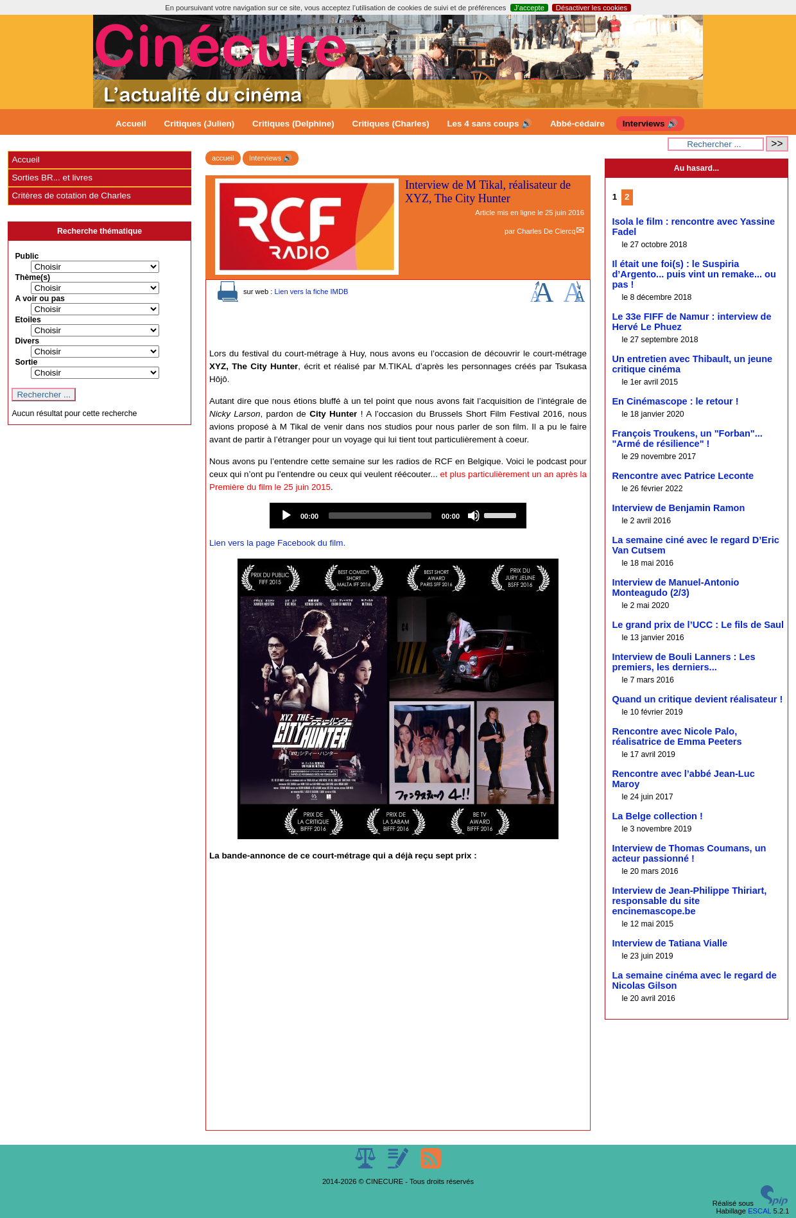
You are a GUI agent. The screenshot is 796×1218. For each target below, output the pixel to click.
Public (27, 256)
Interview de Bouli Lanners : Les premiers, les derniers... (683, 662)
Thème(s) (32, 277)
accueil (223, 158)
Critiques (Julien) (199, 123)
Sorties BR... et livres (52, 177)
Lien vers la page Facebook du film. (277, 543)
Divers (27, 340)
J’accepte (529, 8)
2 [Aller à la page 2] (627, 197)
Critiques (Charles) (390, 123)
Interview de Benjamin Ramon (678, 508)
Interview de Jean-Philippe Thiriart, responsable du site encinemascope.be (689, 900)
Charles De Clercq (546, 231)
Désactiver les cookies (591, 8)
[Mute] (473, 515)
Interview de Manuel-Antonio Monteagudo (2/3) (675, 587)
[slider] (380, 515)
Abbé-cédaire (577, 123)
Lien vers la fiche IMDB (311, 291)
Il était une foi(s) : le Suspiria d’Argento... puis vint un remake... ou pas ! (693, 274)
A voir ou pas (40, 298)
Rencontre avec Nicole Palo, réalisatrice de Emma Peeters (676, 736)
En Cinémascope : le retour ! (675, 401)
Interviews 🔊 (650, 123)
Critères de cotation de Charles (71, 195)
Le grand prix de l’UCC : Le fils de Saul (698, 625)
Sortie (26, 362)
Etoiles (27, 319)
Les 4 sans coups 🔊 (489, 123)
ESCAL (759, 1211)
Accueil (131, 123)
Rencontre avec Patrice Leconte (683, 476)
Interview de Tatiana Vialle (669, 943)
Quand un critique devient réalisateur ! (697, 699)
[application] (398, 515)
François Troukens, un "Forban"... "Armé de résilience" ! (687, 438)
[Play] (286, 515)
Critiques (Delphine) (293, 123)
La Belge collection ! (657, 816)
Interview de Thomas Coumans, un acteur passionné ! (689, 853)
